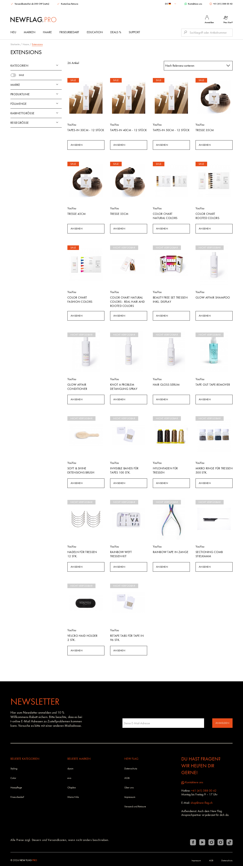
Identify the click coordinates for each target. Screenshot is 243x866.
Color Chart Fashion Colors (79, 299)
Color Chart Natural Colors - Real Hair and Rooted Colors (127, 302)
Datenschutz (130, 768)
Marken (29, 32)
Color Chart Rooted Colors (207, 216)
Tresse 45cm (76, 214)
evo (69, 778)
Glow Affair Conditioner (77, 387)
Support (134, 32)
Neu (13, 32)
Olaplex (71, 787)
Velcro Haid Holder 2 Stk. (82, 638)
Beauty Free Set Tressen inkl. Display (170, 299)
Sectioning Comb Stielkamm (209, 554)
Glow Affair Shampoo (213, 297)
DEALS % (115, 32)
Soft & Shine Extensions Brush (80, 470)
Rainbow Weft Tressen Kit (121, 554)
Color (13, 778)
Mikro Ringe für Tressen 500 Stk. (214, 470)
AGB (126, 778)
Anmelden (222, 723)
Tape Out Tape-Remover (213, 384)
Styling (13, 768)
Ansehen (77, 145)
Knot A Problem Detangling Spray (123, 387)
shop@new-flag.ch (202, 803)
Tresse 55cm (119, 214)
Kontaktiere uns (193, 3)
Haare (47, 32)
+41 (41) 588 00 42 (221, 3)
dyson (70, 768)
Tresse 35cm (205, 130)
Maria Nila (73, 797)
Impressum (129, 797)
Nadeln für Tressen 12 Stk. (82, 554)
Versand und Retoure (135, 806)
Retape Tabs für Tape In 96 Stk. (127, 638)
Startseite (15, 44)
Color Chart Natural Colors (165, 216)
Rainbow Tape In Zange (170, 552)
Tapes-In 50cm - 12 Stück (171, 130)
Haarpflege (16, 787)
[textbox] (171, 4)
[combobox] (171, 4)
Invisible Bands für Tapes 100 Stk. (124, 470)
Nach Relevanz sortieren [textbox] (179, 65)
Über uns (129, 787)
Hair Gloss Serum (166, 384)
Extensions (37, 44)
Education (95, 32)
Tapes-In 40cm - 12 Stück (128, 130)
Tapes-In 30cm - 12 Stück (85, 130)
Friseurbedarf (69, 32)
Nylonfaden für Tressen (165, 470)
